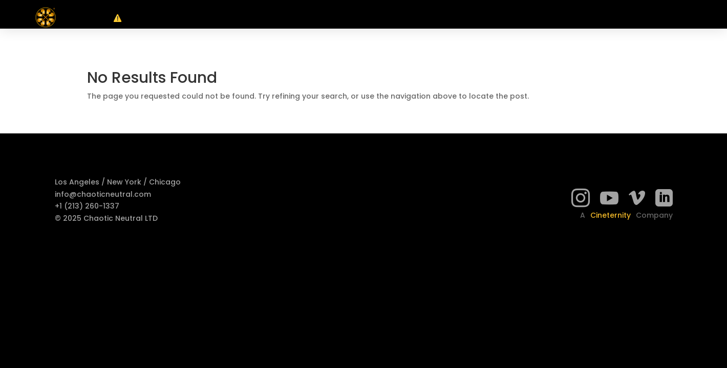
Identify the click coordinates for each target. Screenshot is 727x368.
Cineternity (610, 215)
